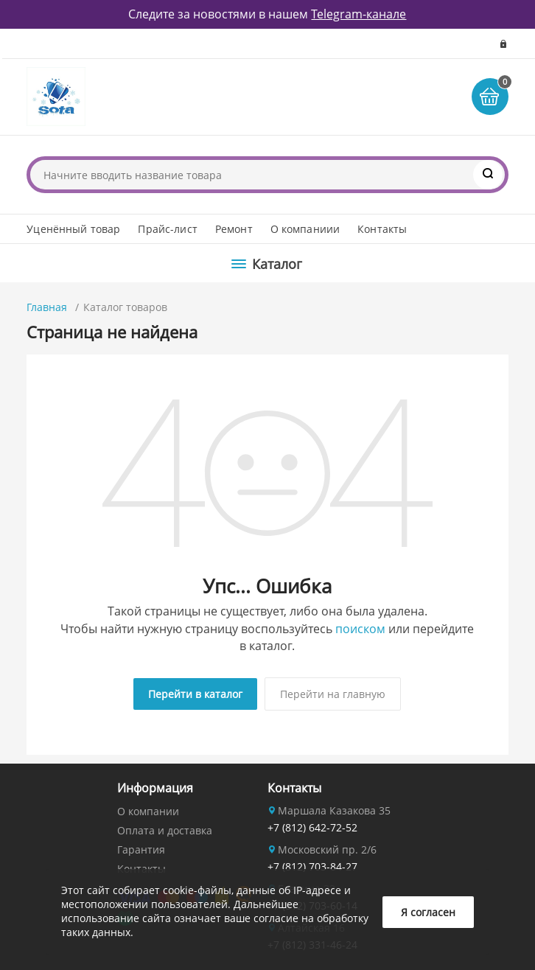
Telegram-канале (358, 14)
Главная (47, 307)
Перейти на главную (332, 694)
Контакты (382, 229)
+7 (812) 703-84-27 (312, 866)
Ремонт (234, 229)
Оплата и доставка (164, 830)
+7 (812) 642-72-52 (312, 827)
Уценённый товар (73, 229)
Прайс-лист (167, 229)
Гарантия (141, 849)
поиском (360, 629)
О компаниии (305, 229)
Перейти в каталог (195, 694)
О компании (148, 811)
